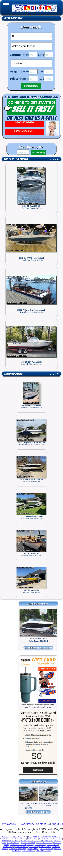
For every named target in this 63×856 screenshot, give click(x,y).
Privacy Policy (26, 824)
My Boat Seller (32, 839)
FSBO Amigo (57, 837)
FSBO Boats (33, 847)
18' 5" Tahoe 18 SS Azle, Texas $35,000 (38, 639)
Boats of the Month (16, 159)
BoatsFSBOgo (8, 847)
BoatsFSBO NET (44, 837)
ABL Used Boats (7, 837)
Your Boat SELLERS (28, 843)
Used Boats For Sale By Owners (21, 845)
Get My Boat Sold (46, 849)
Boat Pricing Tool (20, 837)
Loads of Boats (52, 845)
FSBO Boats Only (28, 851)
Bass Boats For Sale (43, 851)
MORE (54, 159)
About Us (57, 824)
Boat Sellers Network (8, 839)
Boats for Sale (13, 18)
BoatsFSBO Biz (45, 847)
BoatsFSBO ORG (21, 847)
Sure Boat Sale (32, 849)
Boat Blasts (21, 839)
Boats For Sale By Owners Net (50, 839)
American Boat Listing (17, 849)
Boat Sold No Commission (31, 841)
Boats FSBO (32, 837)
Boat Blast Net (47, 841)
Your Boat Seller (13, 843)
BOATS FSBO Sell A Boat (11, 841)
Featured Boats (13, 374)
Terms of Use (8, 824)
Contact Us (43, 824)
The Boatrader (40, 845)
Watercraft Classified (44, 843)
